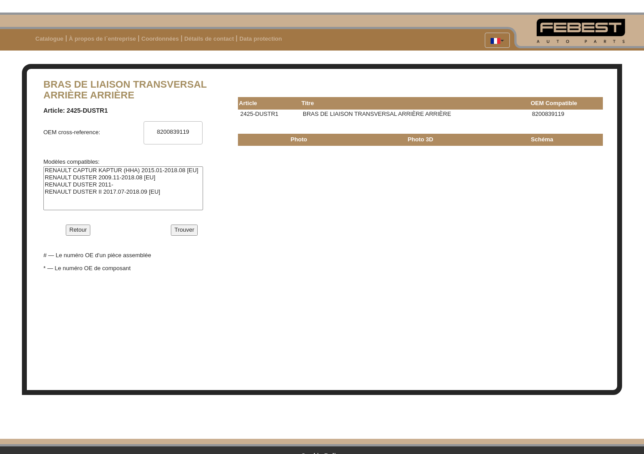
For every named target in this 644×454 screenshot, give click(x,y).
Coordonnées (160, 38)
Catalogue (49, 38)
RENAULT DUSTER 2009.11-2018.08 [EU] (123, 177)
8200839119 (172, 132)
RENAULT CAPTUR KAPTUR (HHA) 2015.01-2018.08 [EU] (123, 170)
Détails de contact (209, 38)
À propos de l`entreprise (102, 38)
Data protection (260, 38)
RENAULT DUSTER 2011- (123, 184)
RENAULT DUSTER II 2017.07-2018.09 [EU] (123, 191)
